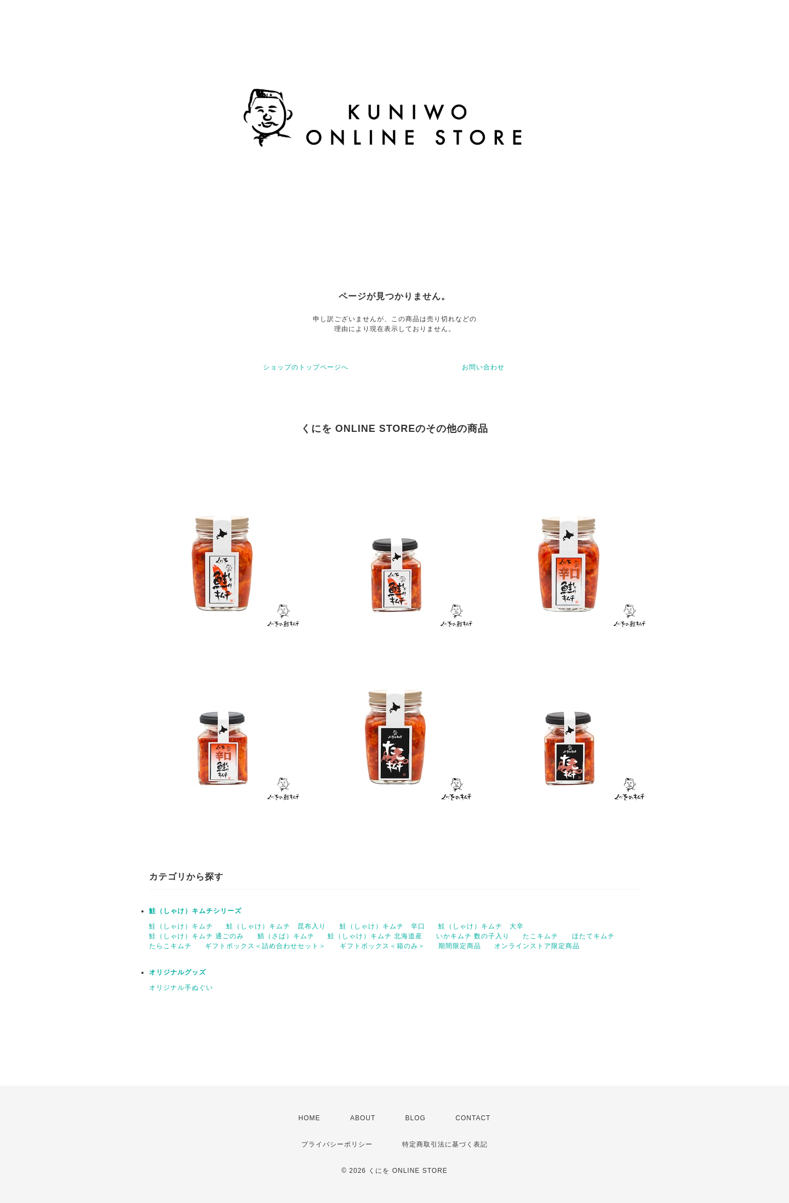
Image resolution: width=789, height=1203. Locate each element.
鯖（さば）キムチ (286, 936)
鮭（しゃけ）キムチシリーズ (195, 911)
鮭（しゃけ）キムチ (181, 926)
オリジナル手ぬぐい (181, 987)
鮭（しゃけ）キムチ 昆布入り (276, 926)
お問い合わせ (483, 367)
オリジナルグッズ (177, 972)
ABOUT (362, 1118)
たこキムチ (540, 936)
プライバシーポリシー (337, 1144)
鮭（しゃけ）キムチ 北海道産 (375, 936)
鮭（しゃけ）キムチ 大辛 (481, 926)
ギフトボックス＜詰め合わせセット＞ (265, 946)
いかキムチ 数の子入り (473, 936)
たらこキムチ (170, 946)
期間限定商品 (459, 946)
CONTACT (472, 1118)
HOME (310, 1118)
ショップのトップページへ (305, 367)
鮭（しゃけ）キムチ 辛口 (382, 926)
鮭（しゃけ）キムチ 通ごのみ (196, 936)
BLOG (415, 1118)
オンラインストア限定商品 (537, 946)
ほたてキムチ (593, 936)
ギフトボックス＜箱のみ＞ (382, 946)
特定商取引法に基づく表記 (445, 1144)
